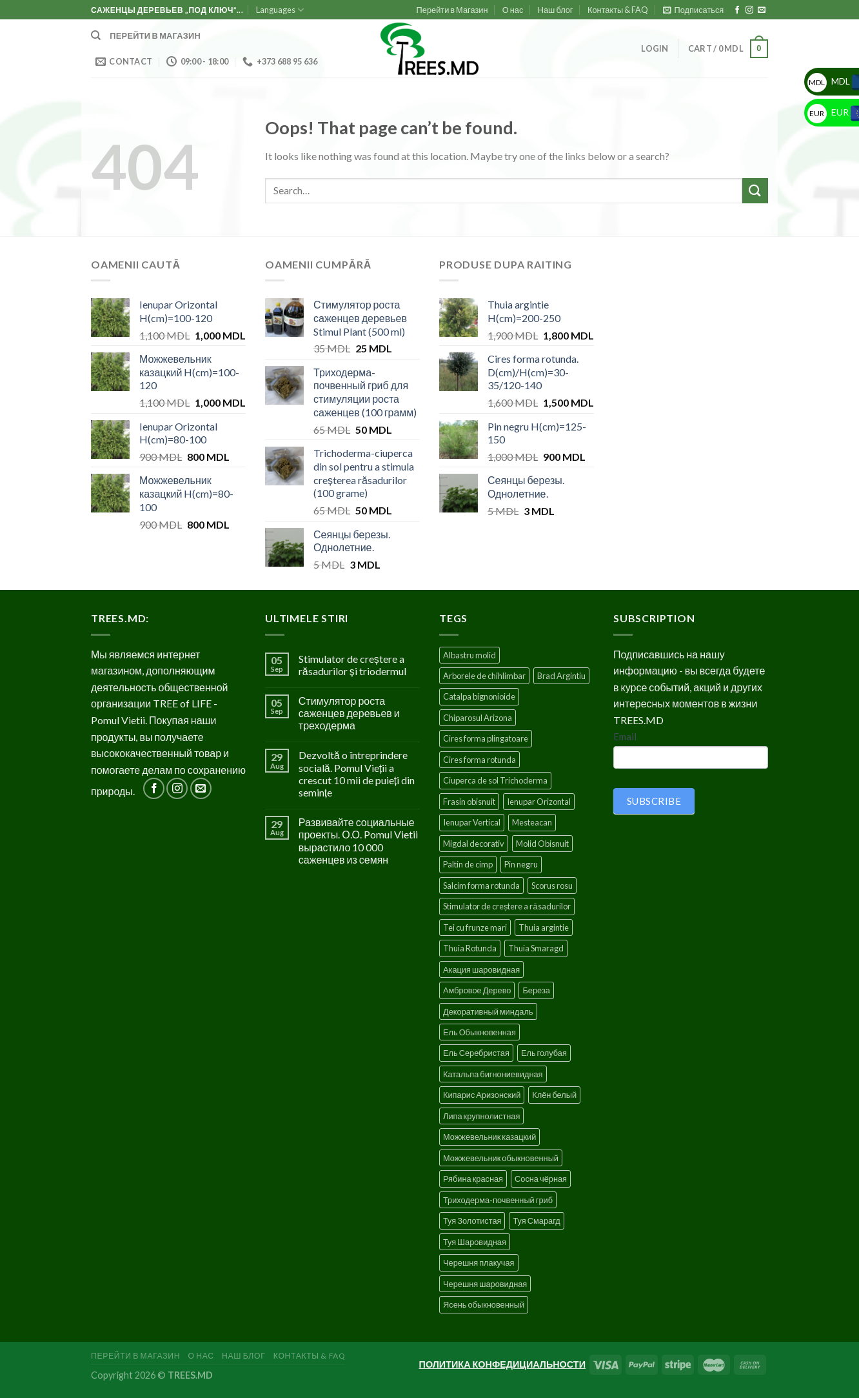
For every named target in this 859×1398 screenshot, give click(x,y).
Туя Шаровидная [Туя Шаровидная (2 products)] (474, 1242)
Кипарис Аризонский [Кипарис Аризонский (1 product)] (481, 1094)
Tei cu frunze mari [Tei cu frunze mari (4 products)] (475, 927)
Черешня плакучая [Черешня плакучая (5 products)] (479, 1262)
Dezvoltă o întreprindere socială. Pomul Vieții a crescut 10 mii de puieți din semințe (357, 773)
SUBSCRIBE (654, 801)
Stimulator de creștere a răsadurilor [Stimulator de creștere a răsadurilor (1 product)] (507, 906)
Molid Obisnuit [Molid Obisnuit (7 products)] (542, 843)
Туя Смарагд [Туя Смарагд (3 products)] (536, 1220)
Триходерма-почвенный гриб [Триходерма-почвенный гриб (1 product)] (498, 1200)
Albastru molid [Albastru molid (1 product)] (469, 655)
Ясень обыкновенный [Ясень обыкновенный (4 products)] (483, 1304)
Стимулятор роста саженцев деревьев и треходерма (349, 712)
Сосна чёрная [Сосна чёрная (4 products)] (541, 1178)
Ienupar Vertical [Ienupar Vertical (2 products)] (471, 822)
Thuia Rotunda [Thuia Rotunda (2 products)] (470, 948)
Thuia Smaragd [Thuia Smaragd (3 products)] (536, 948)
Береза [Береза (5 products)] (535, 990)
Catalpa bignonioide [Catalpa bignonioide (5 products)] (479, 696)
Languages (280, 10)
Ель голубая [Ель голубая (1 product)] (544, 1053)
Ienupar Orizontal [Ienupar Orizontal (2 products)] (539, 801)
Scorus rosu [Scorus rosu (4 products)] (552, 885)
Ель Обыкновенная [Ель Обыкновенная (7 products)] (479, 1032)
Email (625, 736)
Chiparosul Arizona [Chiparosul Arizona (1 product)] (477, 718)
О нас (513, 10)
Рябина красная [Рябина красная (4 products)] (473, 1178)
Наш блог (555, 10)
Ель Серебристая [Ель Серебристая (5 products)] (476, 1053)
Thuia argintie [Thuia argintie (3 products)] (543, 927)
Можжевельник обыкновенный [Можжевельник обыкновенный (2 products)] (500, 1158)
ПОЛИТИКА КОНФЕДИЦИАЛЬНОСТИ (502, 1364)
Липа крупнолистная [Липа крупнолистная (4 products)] (481, 1116)
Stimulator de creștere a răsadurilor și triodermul (352, 665)
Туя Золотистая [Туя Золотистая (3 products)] (472, 1220)
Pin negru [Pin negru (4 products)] (521, 864)
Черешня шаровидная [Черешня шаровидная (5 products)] (485, 1284)
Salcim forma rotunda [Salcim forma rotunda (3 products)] (481, 885)
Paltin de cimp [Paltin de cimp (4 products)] (468, 864)
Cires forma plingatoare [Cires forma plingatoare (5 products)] (485, 738)
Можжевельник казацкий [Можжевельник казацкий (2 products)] (489, 1136)
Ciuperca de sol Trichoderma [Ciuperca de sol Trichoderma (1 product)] (495, 780)
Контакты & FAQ (617, 10)
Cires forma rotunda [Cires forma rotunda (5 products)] (479, 760)
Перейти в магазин (155, 35)
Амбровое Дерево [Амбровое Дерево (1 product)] (477, 990)
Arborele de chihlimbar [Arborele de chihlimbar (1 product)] (484, 676)
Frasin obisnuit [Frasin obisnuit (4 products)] (469, 801)
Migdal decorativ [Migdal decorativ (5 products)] (473, 843)
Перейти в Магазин (452, 10)
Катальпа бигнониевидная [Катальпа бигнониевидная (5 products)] (493, 1074)
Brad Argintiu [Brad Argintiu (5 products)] (561, 676)
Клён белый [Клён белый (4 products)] (554, 1094)
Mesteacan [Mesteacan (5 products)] (532, 822)
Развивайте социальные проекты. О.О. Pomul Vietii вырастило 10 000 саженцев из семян (358, 841)
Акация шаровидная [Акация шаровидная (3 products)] (481, 969)
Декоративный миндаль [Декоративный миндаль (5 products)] (488, 1011)
